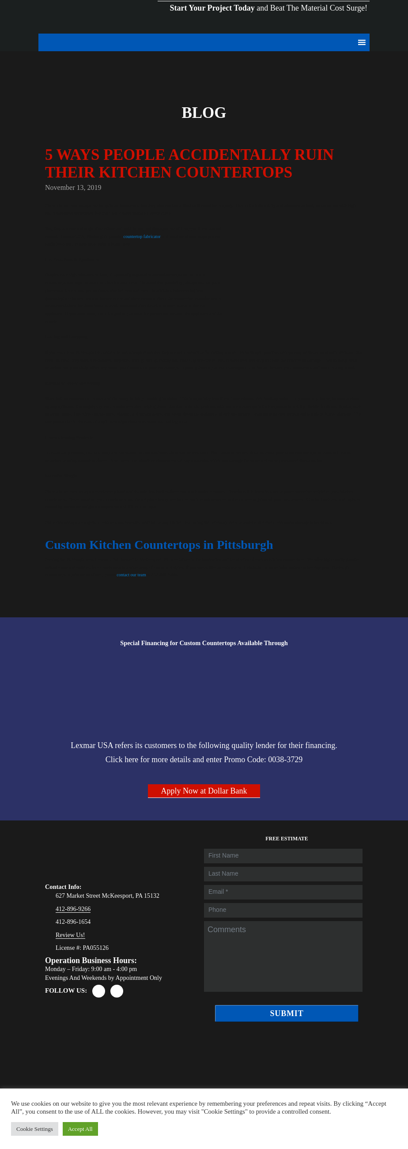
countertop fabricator (142, 236)
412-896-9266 (73, 909)
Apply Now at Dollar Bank (204, 790)
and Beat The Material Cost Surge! (264, 0)
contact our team (131, 574)
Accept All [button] (80, 1129)
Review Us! (70, 935)
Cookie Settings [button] (34, 1129)
